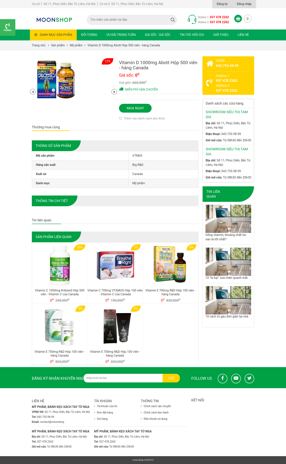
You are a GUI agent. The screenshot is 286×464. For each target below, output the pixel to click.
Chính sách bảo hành (154, 412)
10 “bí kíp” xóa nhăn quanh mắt (226, 278)
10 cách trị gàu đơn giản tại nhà (226, 316)
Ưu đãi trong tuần (121, 35)
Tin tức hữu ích (192, 35)
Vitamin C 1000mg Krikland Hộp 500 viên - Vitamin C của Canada (59, 292)
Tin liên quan (213, 194)
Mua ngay (135, 108)
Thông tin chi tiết (52, 201)
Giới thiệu (220, 35)
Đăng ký (222, 4)
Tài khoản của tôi (105, 406)
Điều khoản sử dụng (154, 418)
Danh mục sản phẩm (53, 35)
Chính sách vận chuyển (156, 406)
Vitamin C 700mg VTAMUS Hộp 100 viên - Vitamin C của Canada (115, 292)
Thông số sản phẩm (53, 146)
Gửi (171, 378)
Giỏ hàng (101, 418)
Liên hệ (243, 35)
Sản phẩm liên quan (54, 237)
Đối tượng (89, 35)
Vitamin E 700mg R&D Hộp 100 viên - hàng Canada (170, 292)
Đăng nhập (244, 4)
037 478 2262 (219, 17)
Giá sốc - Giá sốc (158, 35)
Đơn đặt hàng (103, 412)
